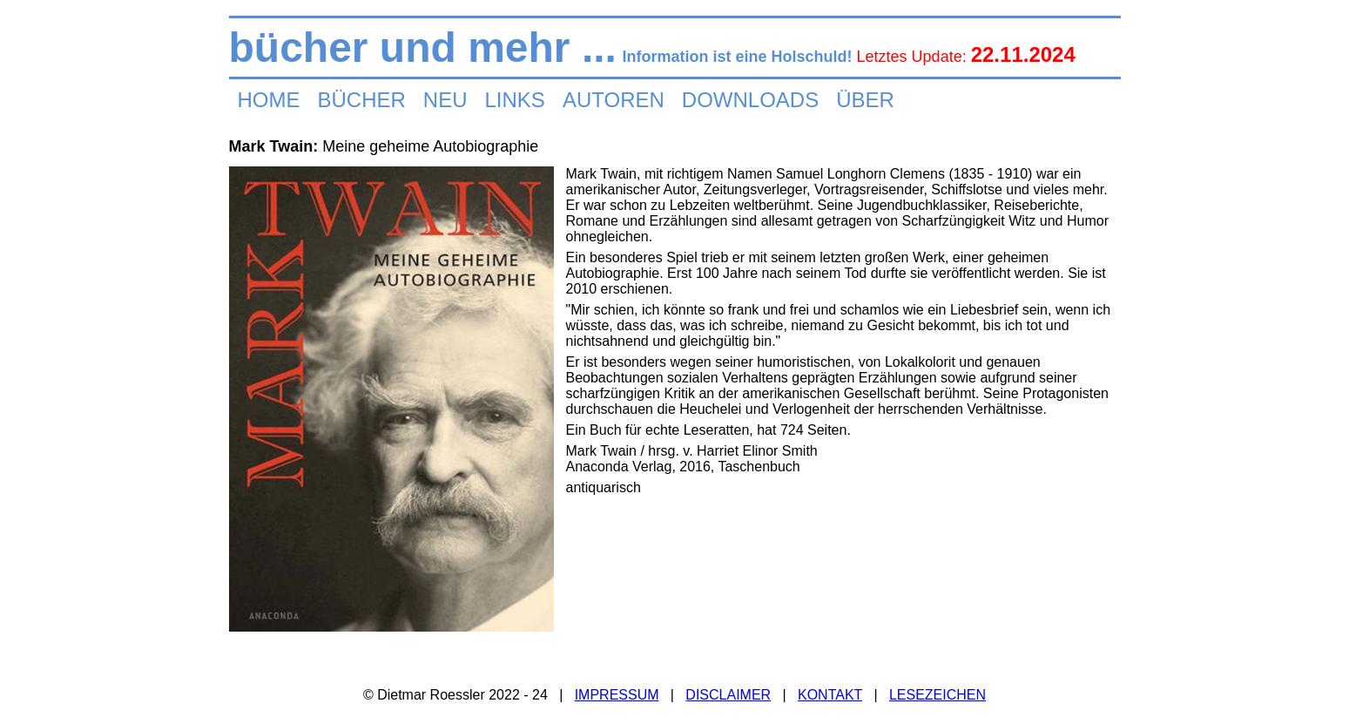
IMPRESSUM (617, 694)
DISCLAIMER (728, 694)
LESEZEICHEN (937, 694)
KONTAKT (830, 694)
